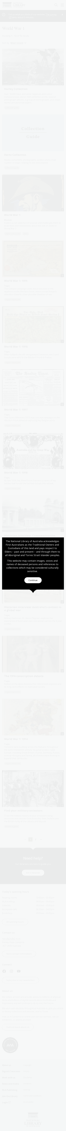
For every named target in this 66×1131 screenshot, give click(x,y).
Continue (33, 580)
